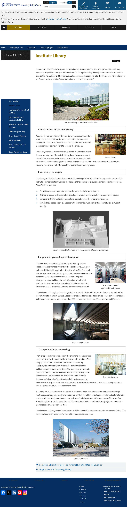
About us (14, 480)
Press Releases (89, 480)
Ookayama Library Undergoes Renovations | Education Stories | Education (70, 464)
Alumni (107, 494)
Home (3, 47)
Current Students (110, 497)
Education (83, 493)
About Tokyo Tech (16, 47)
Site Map (64, 480)
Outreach (83, 499)
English (53, 2)
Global (82, 502)
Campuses (31, 47)
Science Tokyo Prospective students (112, 487)
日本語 (46, 2)
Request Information (114, 480)
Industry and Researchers (112, 491)
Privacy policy (39, 480)
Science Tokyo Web (55, 19)
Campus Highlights (46, 47)
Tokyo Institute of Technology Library (55, 469)
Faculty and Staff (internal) (113, 501)
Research (83, 496)
